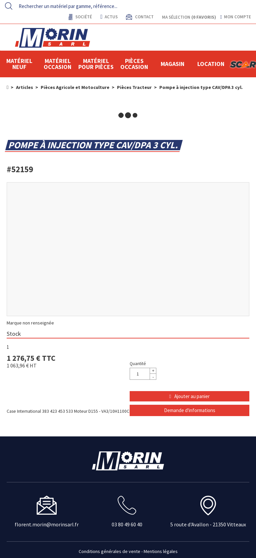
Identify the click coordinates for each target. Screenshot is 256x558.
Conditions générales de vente (109, 551)
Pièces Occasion (134, 64)
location (210, 64)
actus (108, 17)
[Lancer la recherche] (8, 6)
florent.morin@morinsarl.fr (47, 524)
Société (83, 17)
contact (144, 17)
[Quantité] (143, 374)
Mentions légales (161, 551)
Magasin (172, 64)
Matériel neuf (19, 64)
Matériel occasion (57, 64)
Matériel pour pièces (96, 64)
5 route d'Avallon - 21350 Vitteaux (208, 524)
